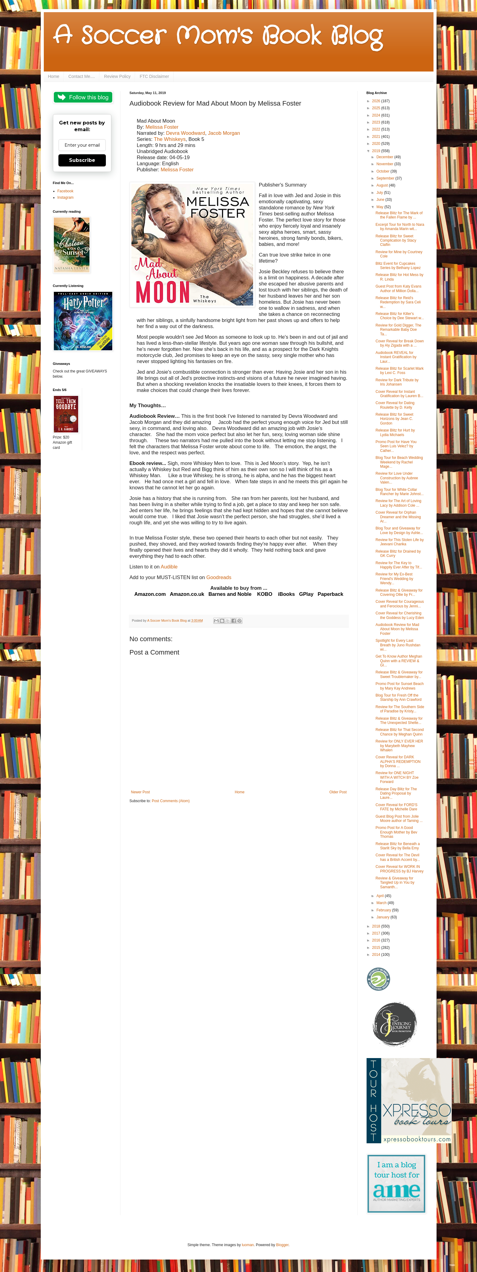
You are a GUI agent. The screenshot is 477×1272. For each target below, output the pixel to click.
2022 (376, 129)
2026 (376, 101)
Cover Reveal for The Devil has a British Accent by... (397, 857)
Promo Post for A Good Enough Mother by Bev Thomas (396, 832)
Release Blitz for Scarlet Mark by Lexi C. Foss (399, 370)
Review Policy (117, 76)
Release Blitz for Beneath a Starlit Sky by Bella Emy (397, 846)
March (382, 903)
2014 (376, 954)
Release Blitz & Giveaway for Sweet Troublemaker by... (399, 674)
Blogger (282, 1245)
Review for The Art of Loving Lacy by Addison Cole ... (398, 503)
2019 (376, 151)
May (380, 207)
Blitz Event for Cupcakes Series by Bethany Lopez (397, 265)
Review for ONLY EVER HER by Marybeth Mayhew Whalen (399, 745)
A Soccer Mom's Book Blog (217, 36)
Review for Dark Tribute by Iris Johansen (396, 382)
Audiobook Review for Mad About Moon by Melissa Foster (397, 629)
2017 (376, 933)
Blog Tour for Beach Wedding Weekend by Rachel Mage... (399, 462)
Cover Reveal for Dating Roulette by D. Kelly (394, 405)
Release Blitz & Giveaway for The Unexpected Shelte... (399, 720)
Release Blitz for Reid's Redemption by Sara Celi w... (397, 302)
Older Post (338, 792)
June (380, 199)
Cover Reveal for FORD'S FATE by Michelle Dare (396, 807)
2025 (376, 108)
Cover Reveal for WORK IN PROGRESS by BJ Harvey (399, 869)
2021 (376, 137)
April (380, 896)
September (385, 178)
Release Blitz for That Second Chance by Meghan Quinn (399, 732)
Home (53, 76)
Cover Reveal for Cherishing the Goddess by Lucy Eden (399, 615)
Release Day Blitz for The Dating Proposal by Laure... (396, 793)
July (380, 192)
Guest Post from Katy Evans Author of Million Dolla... (398, 288)
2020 (376, 144)
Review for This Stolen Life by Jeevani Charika (399, 542)
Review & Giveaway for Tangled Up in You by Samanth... (394, 882)
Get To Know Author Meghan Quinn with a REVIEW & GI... (398, 660)
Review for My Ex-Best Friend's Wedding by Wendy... (394, 578)
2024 (376, 115)
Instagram (65, 197)
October (383, 171)
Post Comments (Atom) (171, 801)
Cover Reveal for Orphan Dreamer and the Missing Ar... (398, 516)
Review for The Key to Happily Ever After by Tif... (398, 565)
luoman (248, 1245)
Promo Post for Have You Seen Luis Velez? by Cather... (395, 446)
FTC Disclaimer (154, 76)
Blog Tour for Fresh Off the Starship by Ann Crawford (398, 697)
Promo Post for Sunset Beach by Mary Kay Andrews (399, 686)
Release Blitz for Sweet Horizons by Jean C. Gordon (394, 418)
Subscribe (82, 160)
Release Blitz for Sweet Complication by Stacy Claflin (395, 240)
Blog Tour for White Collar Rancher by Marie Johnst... (399, 491)
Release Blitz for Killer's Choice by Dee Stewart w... (399, 316)
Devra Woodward (185, 133)
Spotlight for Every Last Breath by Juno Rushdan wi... (397, 645)
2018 (376, 926)
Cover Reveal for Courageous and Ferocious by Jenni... (399, 603)
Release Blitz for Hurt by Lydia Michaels (395, 432)
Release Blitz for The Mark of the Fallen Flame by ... (399, 215)
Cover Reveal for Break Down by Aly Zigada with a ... (399, 343)
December (385, 157)
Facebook (65, 191)
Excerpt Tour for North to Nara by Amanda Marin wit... (399, 226)
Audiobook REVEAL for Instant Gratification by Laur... (395, 357)
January (383, 917)
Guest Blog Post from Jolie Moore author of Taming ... (399, 818)
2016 (376, 940)
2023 (376, 122)
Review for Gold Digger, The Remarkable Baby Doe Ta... (398, 329)
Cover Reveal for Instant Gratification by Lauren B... (399, 394)
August (382, 185)
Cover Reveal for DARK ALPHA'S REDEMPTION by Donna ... (397, 761)
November (385, 164)
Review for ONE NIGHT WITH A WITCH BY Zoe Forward (396, 777)
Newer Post (140, 792)
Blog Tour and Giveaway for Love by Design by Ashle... (399, 530)
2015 (376, 947)
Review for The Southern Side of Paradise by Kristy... (399, 709)
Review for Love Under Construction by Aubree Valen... (396, 477)
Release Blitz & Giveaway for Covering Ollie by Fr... (399, 592)
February (384, 910)
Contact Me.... (81, 76)
